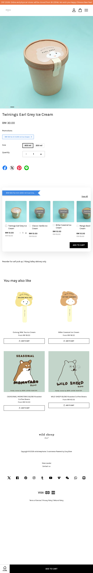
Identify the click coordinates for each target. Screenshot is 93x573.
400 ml (28, 145)
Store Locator (46, 463)
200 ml (39, 145)
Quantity (6, 152)
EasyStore (68, 452)
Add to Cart (79, 245)
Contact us (46, 466)
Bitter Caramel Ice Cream (62, 226)
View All (85, 196)
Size (4, 145)
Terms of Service (35, 500)
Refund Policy (58, 500)
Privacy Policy (47, 500)
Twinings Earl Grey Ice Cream (16, 227)
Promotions (7, 131)
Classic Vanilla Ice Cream (38, 227)
